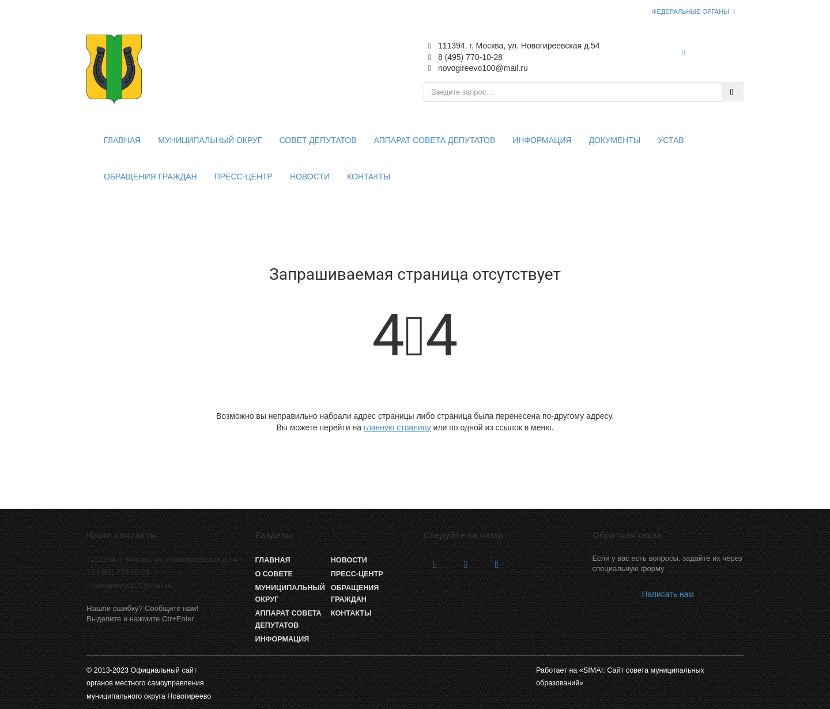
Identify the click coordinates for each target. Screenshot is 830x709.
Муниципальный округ (210, 140)
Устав (671, 140)
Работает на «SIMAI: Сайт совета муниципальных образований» (620, 676)
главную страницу (397, 427)
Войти (720, 52)
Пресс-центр (243, 176)
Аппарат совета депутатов (435, 140)
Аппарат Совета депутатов (288, 619)
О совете (274, 574)
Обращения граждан (150, 176)
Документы (615, 140)
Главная (122, 140)
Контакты (369, 176)
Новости (310, 176)
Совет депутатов (317, 140)
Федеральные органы (690, 11)
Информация (541, 140)
